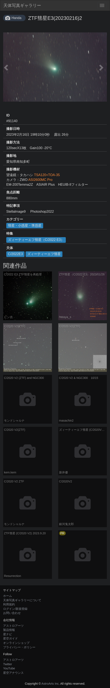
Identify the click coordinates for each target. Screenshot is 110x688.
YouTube (9, 668)
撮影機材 (13, 169)
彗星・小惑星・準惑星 (24, 225)
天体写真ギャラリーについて (22, 600)
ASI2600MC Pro (40, 180)
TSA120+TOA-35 (47, 175)
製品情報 (9, 630)
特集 (9, 233)
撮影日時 (13, 128)
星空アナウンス (13, 672)
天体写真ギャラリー (22, 5)
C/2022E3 (15, 254)
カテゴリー (14, 219)
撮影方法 (13, 142)
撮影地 (11, 155)
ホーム (7, 595)
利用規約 (9, 604)
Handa (16, 18)
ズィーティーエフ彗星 (44, 254)
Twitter (7, 664)
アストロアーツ (13, 625)
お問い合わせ (12, 613)
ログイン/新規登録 (15, 608)
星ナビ (7, 634)
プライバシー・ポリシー (19, 647)
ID (8, 115)
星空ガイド (10, 638)
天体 (9, 248)
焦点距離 (13, 192)
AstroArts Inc (50, 683)
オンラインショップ (16, 643)
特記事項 (13, 205)
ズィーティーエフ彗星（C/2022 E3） (36, 240)
